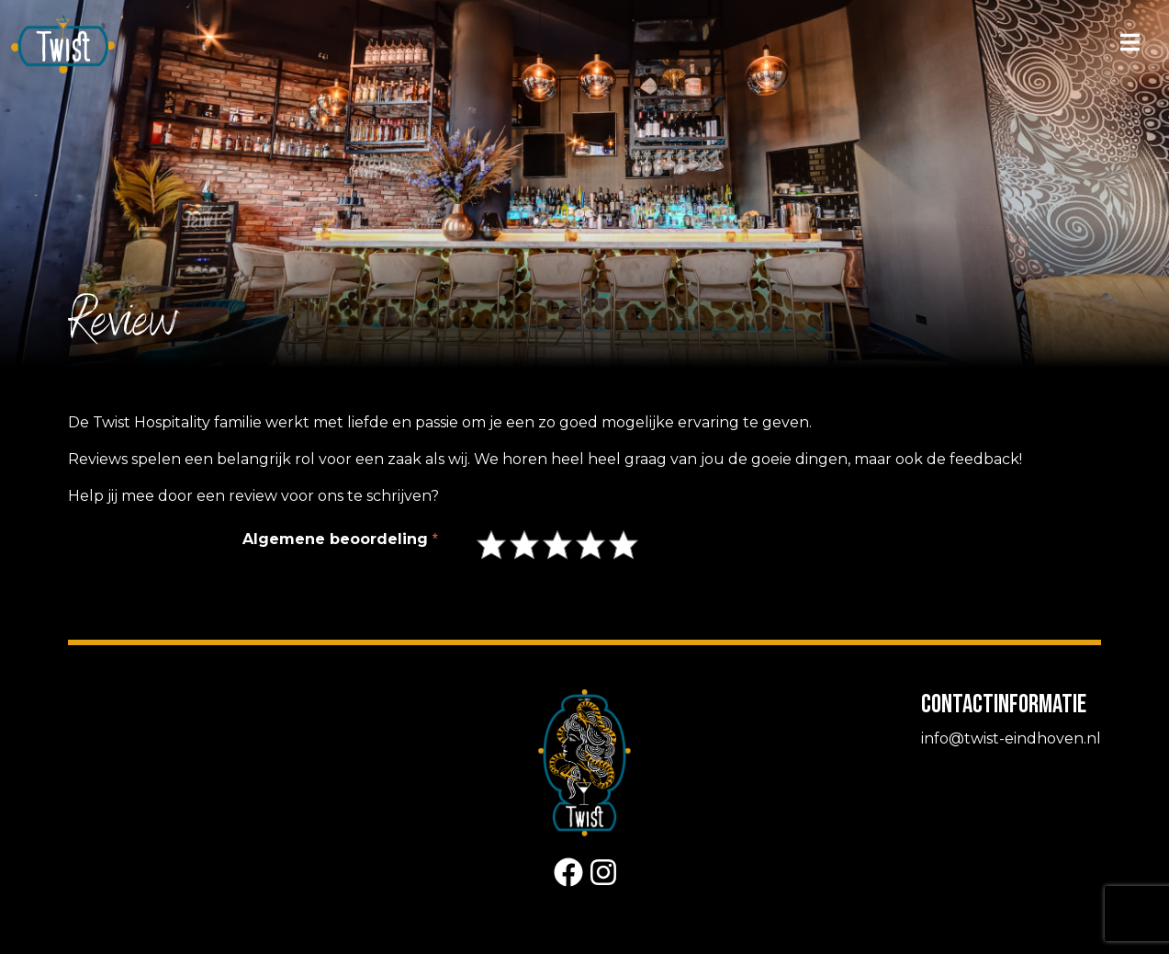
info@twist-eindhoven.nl (1011, 738)
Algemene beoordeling (335, 539)
